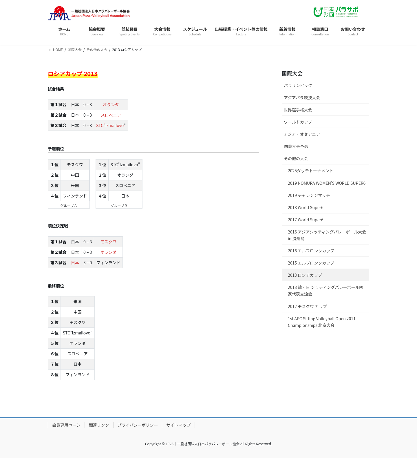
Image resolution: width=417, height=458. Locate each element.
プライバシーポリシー (138, 425)
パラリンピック (298, 85)
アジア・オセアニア (302, 134)
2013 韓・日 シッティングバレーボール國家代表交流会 (325, 290)
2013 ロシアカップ (305, 275)
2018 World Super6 (305, 207)
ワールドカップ (298, 122)
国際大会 (292, 73)
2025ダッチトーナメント (310, 170)
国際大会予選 (296, 146)
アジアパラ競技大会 (302, 97)
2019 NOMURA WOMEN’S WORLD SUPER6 (326, 183)
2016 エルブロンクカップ (311, 251)
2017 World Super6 (305, 219)
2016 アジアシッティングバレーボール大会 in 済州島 (327, 235)
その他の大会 (296, 158)
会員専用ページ (66, 425)
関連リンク (99, 425)
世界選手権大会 (298, 110)
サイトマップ (178, 425)
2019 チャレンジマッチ (309, 195)
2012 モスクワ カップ (307, 306)
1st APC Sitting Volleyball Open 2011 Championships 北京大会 (322, 322)
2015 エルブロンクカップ (311, 263)
